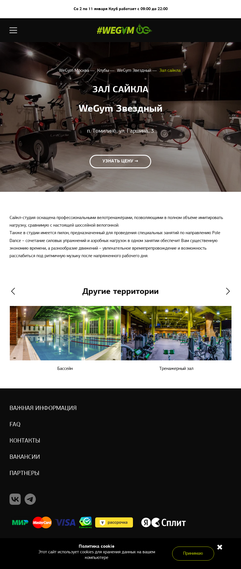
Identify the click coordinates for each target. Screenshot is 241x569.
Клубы (103, 70)
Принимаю (193, 553)
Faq (15, 424)
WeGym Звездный (134, 70)
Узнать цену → (120, 161)
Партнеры (24, 473)
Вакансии (25, 457)
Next (227, 291)
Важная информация (43, 408)
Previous (13, 291)
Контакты (25, 441)
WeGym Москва (74, 70)
